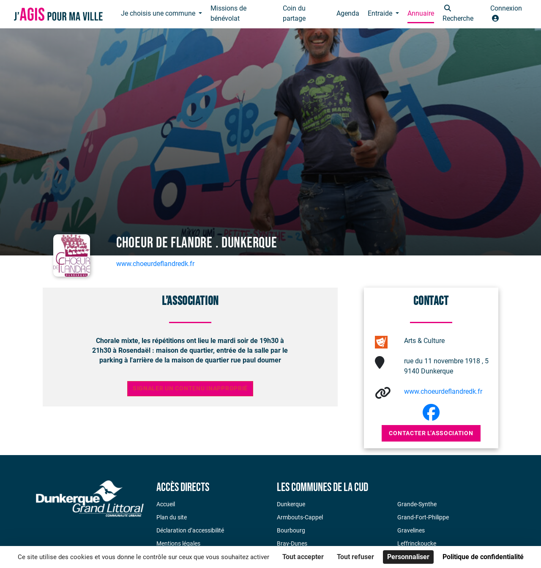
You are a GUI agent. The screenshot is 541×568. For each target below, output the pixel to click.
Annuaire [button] (420, 13)
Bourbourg (291, 530)
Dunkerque (291, 504)
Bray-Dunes (292, 543)
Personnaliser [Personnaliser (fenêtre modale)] (408, 557)
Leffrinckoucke (416, 543)
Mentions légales (178, 543)
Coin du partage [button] (294, 13)
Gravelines (411, 530)
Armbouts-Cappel (300, 517)
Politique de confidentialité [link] (483, 557)
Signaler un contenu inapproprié (190, 388)
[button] (462, 14)
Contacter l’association (431, 433)
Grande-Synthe (417, 504)
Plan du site (171, 517)
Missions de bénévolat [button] (228, 13)
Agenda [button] (347, 13)
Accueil (165, 504)
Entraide (381, 13)
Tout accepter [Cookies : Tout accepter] (303, 557)
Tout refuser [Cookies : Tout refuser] (355, 557)
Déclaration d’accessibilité (190, 530)
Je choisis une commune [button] (159, 13)
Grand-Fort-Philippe (423, 517)
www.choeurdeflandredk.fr (155, 264)
